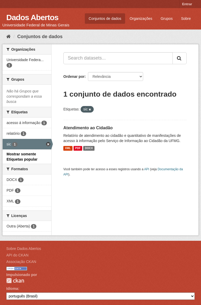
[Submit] (179, 58)
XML (68, 148)
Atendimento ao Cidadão (88, 128)
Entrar (187, 4)
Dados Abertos (32, 17)
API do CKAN (17, 255)
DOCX (89, 148)
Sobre (186, 18)
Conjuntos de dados (105, 18)
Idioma (12, 288)
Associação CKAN (21, 262)
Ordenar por (74, 76)
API (146, 169)
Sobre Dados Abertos (23, 249)
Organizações (141, 18)
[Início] (8, 36)
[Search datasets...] (118, 58)
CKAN (15, 280)
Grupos (167, 18)
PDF (78, 148)
